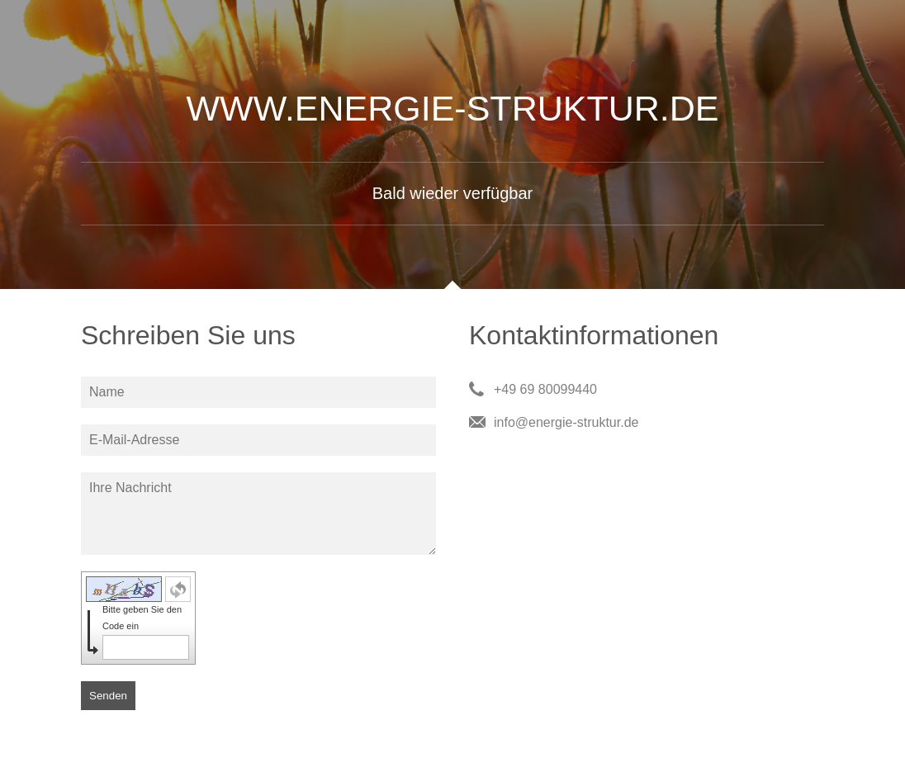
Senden (108, 695)
